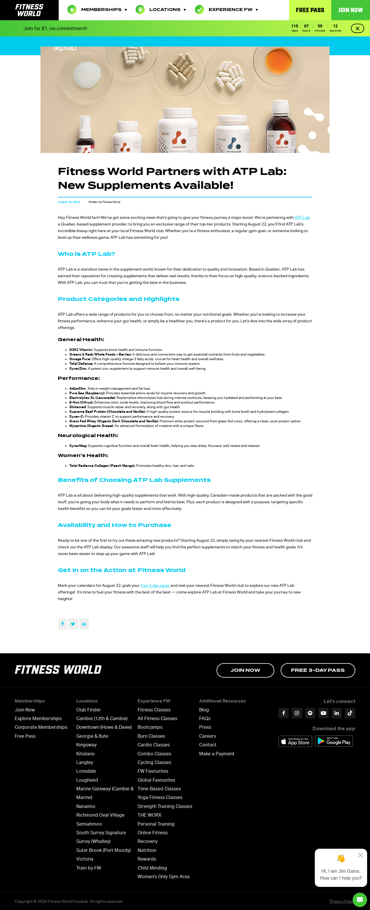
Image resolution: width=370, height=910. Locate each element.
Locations (161, 9)
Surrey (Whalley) (93, 841)
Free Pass (310, 10)
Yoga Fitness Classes (160, 797)
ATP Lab (302, 217)
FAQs (204, 718)
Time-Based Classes (159, 788)
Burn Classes (151, 736)
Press (205, 727)
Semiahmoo (89, 824)
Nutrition (147, 850)
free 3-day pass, (155, 585)
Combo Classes (154, 754)
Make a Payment (216, 754)
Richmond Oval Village (100, 815)
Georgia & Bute (92, 736)
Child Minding (152, 868)
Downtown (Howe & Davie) (104, 727)
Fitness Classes (154, 710)
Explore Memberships (38, 718)
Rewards (147, 859)
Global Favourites (156, 780)
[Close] (360, 855)
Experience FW (226, 9)
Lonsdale (86, 771)
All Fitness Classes (157, 718)
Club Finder (88, 710)
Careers (207, 736)
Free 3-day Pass (318, 670)
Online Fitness (153, 832)
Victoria (84, 859)
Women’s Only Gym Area (164, 876)
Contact (208, 745)
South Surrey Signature (101, 832)
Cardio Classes (154, 745)
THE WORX (149, 815)
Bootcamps (150, 727)
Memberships (97, 9)
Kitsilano (85, 754)
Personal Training (156, 824)
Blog (204, 710)
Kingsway (86, 745)
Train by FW (88, 868)
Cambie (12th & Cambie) (101, 718)
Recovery (148, 841)
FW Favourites (153, 771)
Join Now (350, 10)
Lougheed (87, 780)
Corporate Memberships (41, 727)
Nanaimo (85, 806)
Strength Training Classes (165, 806)
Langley (84, 762)
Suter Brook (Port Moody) (103, 850)
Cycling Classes (154, 762)
